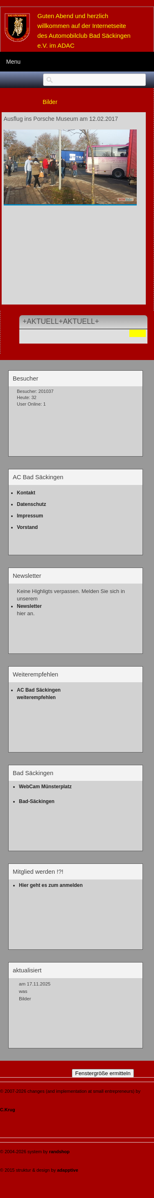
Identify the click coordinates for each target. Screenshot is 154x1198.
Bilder (50, 102)
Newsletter (29, 606)
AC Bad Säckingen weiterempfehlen (39, 693)
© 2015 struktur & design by (39, 1170)
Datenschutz (31, 504)
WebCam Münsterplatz (45, 786)
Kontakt (26, 493)
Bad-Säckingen (37, 801)
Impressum (30, 516)
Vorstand (27, 527)
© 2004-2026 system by (35, 1151)
